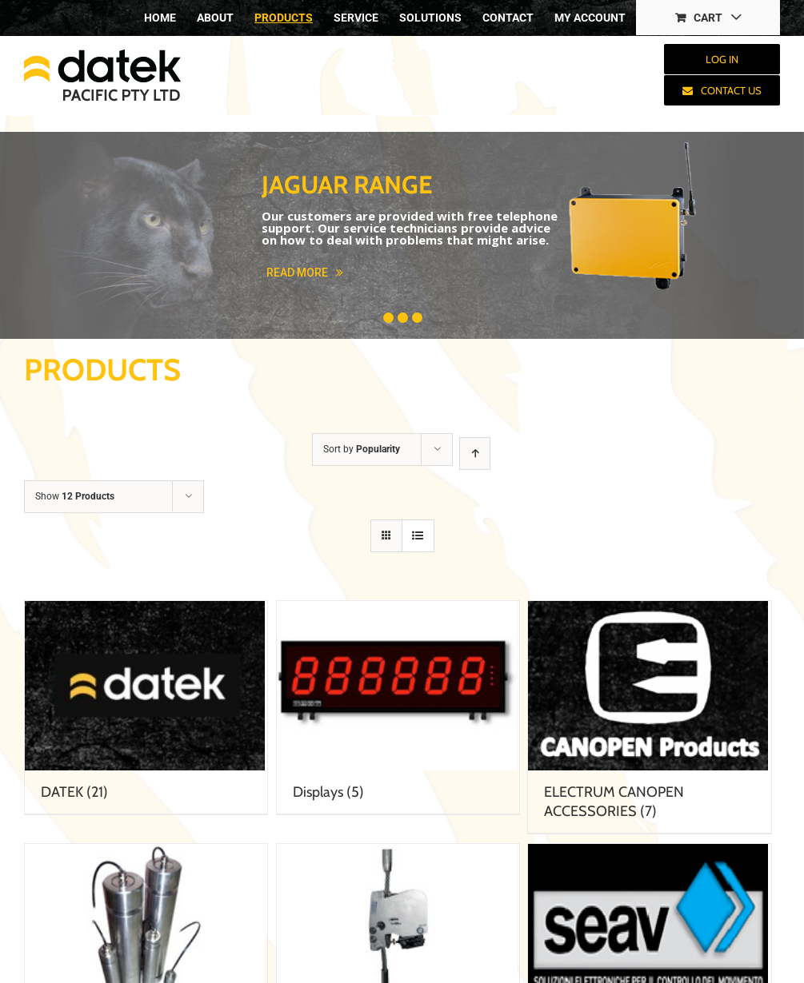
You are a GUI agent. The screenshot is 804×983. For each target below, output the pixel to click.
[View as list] (418, 535)
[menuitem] (160, 17)
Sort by (361, 449)
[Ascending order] (474, 453)
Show (74, 496)
